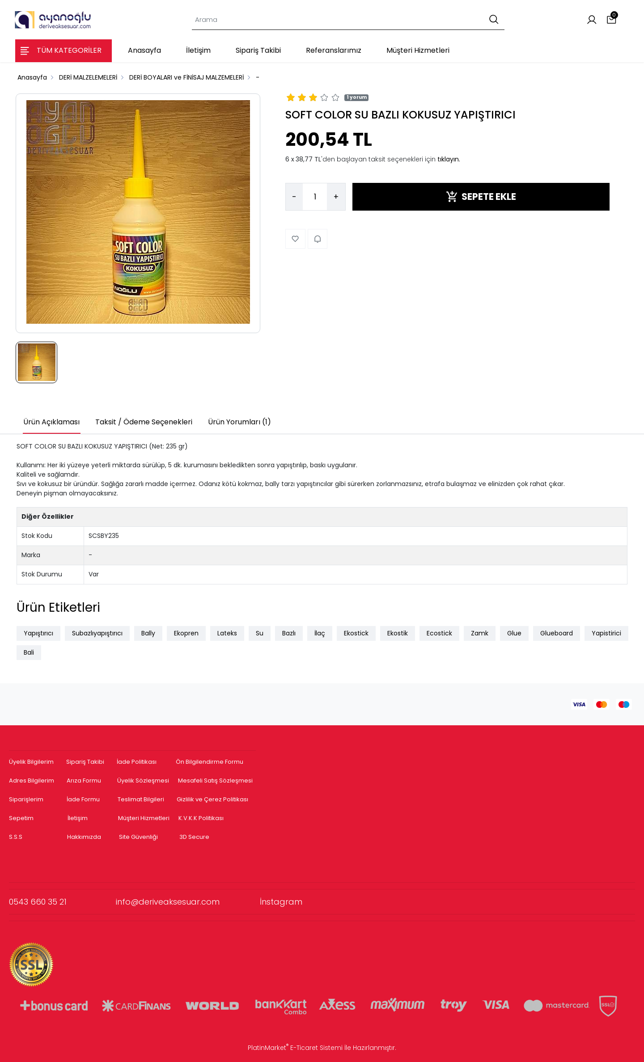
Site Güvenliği (138, 837)
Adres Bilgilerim (31, 780)
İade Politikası (137, 761)
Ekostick (356, 633)
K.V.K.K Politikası (201, 818)
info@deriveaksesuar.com (188, 901)
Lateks (227, 633)
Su (259, 633)
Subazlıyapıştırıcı (97, 633)
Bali (29, 652)
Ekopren (186, 633)
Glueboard (556, 633)
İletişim (78, 818)
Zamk (479, 633)
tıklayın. (448, 159)
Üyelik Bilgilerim (31, 761)
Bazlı (289, 633)
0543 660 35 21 (62, 901)
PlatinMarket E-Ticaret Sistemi (295, 1047)
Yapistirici (606, 633)
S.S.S (15, 837)
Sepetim (21, 818)
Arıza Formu (84, 780)
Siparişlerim (26, 799)
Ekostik (397, 633)
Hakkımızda (84, 837)
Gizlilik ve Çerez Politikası (212, 799)
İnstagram (281, 901)
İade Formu (83, 799)
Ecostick (439, 633)
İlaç (319, 633)
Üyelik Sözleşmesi (143, 780)
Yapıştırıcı (38, 633)
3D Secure (195, 837)
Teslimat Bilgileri (141, 799)
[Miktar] (314, 196)
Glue (514, 633)
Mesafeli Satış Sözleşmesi (216, 780)
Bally (148, 633)
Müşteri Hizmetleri (143, 818)
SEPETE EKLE (481, 196)
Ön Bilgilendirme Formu (209, 761)
